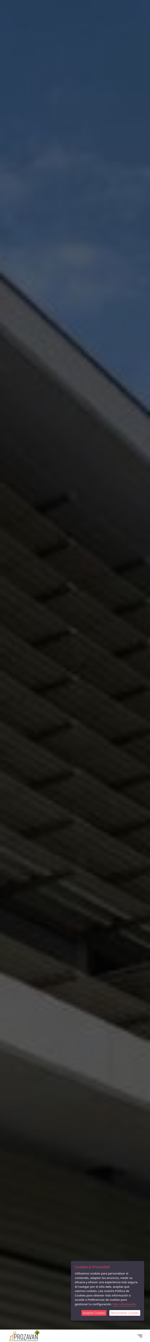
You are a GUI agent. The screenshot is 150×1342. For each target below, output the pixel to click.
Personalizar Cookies (125, 1313)
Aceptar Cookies (94, 1313)
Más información (124, 1304)
